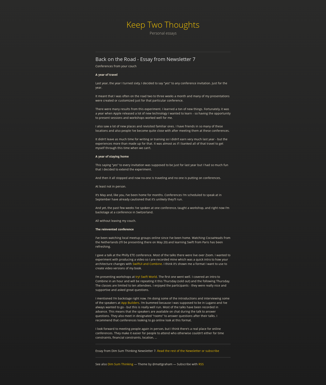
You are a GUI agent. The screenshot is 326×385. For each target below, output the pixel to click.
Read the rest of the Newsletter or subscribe (188, 351)
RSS (201, 364)
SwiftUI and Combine (147, 264)
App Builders (130, 303)
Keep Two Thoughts (163, 24)
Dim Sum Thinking (120, 364)
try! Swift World (146, 277)
